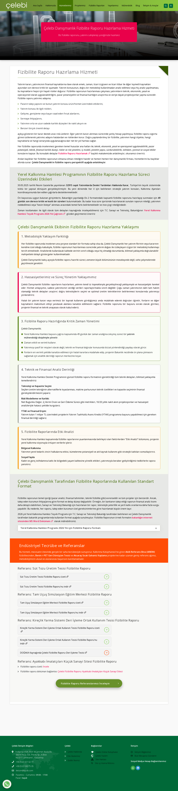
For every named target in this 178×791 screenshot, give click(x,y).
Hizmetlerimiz (65, 5)
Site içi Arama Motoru (102, 763)
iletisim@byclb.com (24, 770)
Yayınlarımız (113, 5)
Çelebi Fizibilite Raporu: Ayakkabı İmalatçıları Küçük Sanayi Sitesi (90, 671)
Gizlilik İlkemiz (73, 760)
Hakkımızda (50, 5)
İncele (46, 666)
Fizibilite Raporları (96, 5)
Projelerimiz (80, 5)
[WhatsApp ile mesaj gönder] (7, 784)
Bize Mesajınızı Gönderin (143, 755)
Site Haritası (98, 759)
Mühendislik (127, 5)
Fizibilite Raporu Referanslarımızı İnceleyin (90, 683)
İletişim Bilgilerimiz (141, 752)
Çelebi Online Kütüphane (104, 752)
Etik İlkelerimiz (73, 756)
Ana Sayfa (37, 5)
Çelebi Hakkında (74, 751)
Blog (138, 5)
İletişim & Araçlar (150, 5)
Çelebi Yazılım (99, 755)
